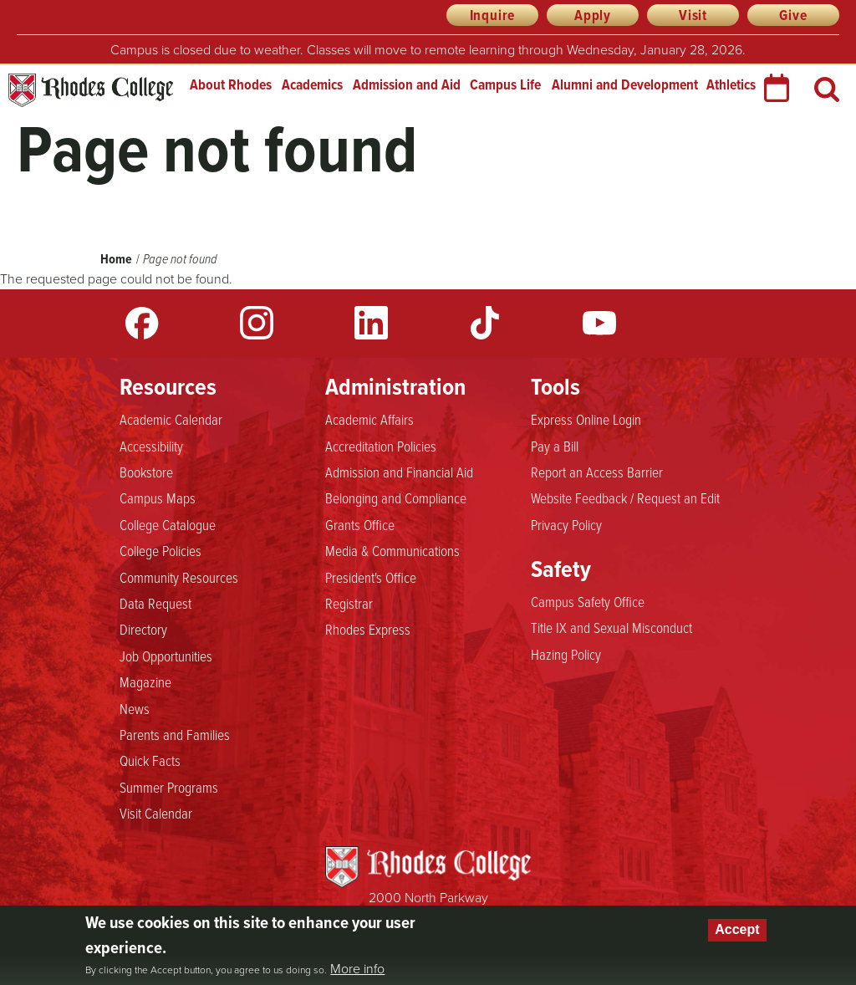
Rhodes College (90, 91)
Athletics (731, 84)
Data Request (155, 604)
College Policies (160, 551)
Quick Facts (150, 761)
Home (116, 258)
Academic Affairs (369, 420)
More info (357, 969)
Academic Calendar (171, 420)
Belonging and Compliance (395, 498)
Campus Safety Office (588, 602)
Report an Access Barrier (597, 472)
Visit (693, 15)
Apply (592, 15)
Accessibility (151, 446)
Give (793, 15)
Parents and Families (175, 735)
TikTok (485, 322)
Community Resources (179, 578)
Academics (312, 84)
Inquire (493, 15)
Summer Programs (169, 788)
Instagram (256, 322)
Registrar (349, 604)
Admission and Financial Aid (399, 472)
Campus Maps (158, 498)
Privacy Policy (566, 525)
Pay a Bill (554, 446)
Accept (737, 929)
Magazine (145, 682)
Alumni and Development (625, 84)
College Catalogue (168, 525)
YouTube (599, 322)
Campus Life (505, 84)
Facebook (142, 322)
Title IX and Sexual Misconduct (611, 628)
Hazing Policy (566, 655)
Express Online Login (586, 420)
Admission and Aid (407, 84)
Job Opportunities (166, 656)
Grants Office (360, 525)
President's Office (370, 578)
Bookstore (146, 472)
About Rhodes (231, 84)
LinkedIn (371, 322)
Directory (143, 630)
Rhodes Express (367, 630)
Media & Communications (392, 551)
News (135, 709)
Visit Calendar (156, 813)
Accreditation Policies (380, 446)
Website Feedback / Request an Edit (625, 498)
